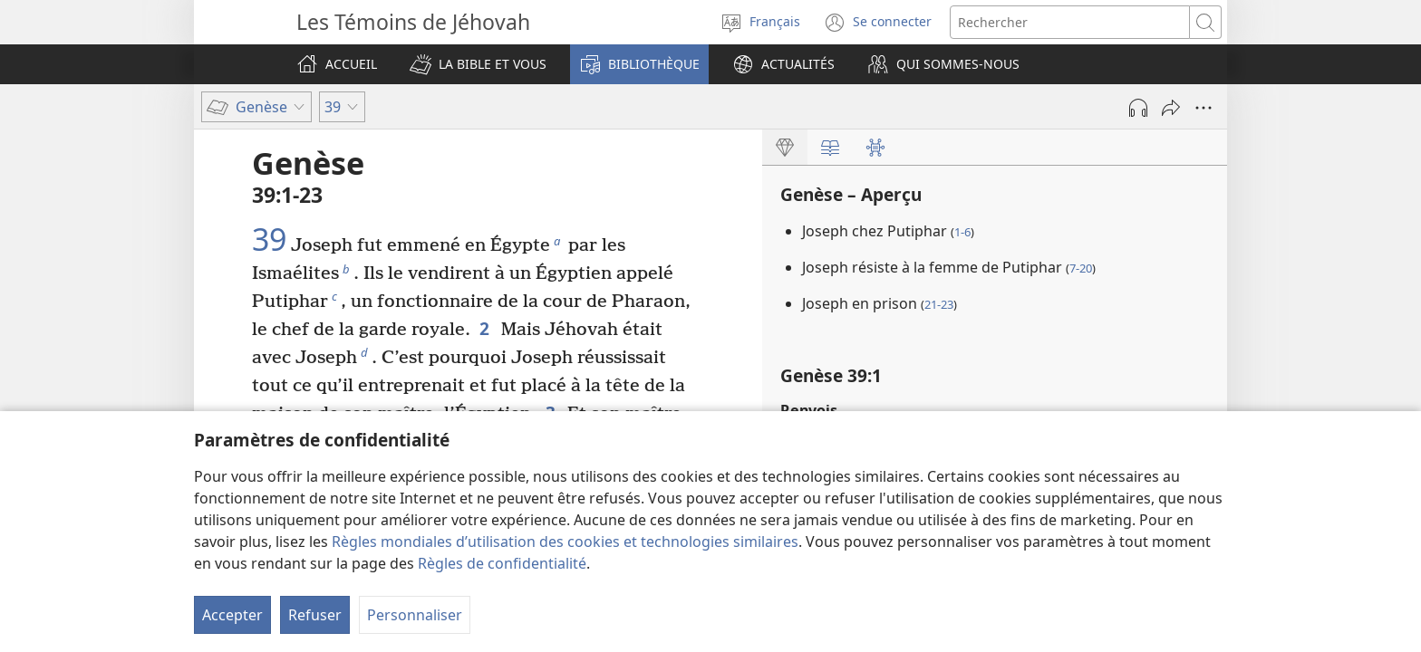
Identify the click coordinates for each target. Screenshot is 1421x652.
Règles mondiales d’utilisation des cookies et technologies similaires (565, 541)
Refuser (315, 615)
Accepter (232, 615)
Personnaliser (414, 615)
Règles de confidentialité (502, 563)
